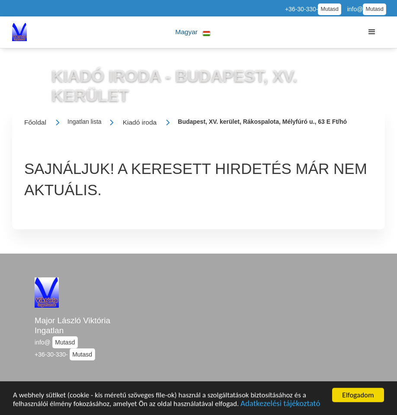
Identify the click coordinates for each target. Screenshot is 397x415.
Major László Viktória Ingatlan (72, 325)
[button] (193, 32)
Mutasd (329, 9)
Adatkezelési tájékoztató (280, 407)
